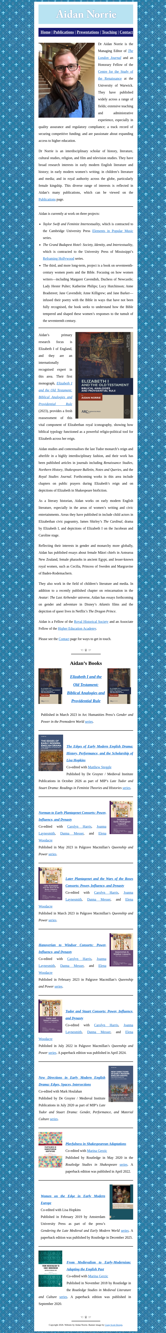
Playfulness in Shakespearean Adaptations (95, 1144)
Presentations (88, 32)
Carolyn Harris (79, 826)
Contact (126, 32)
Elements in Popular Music (112, 231)
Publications (63, 32)
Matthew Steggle (100, 767)
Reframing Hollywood (58, 258)
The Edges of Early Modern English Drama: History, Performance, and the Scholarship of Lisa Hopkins (99, 753)
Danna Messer (72, 833)
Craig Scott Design (113, 1325)
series (89, 721)
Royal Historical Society (91, 621)
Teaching (109, 32)
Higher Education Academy (77, 628)
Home (46, 32)
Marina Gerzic (97, 1151)
